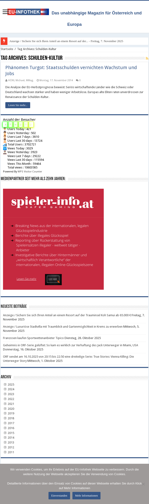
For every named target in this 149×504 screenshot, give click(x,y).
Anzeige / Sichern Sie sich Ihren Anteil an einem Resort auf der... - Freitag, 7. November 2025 (66, 41)
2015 (8, 433)
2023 (8, 394)
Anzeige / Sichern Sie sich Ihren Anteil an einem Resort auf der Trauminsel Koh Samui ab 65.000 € (67, 315)
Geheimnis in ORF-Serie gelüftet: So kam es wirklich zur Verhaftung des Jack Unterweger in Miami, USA (70, 345)
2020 (8, 408)
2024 (8, 389)
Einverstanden (59, 495)
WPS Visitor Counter (30, 171)
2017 (8, 423)
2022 (8, 399)
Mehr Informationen (86, 495)
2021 (8, 404)
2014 (8, 437)
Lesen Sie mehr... (17, 105)
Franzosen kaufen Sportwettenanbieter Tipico (33, 338)
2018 (8, 418)
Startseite (7, 49)
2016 (8, 428)
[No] (143, 484)
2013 (8, 442)
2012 (8, 447)
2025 (8, 384)
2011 (8, 452)
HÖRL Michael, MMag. (21, 80)
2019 (8, 413)
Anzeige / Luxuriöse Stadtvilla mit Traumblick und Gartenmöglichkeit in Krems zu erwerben (63, 326)
